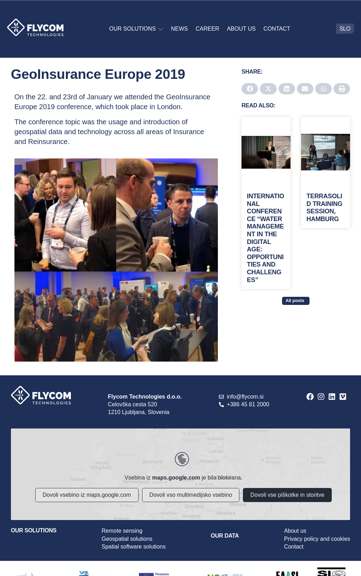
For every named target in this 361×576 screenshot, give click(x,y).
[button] (249, 88)
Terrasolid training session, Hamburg (324, 208)
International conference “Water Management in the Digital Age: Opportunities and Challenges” (265, 238)
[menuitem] (345, 29)
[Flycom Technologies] (180, 474)
